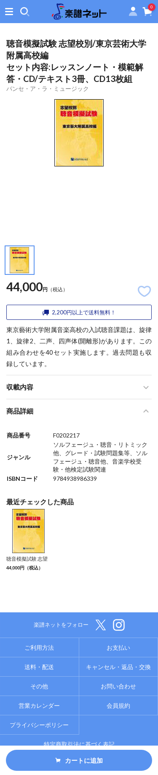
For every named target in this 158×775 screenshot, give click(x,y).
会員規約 (118, 705)
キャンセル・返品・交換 (118, 666)
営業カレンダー (39, 705)
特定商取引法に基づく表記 (79, 744)
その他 (39, 686)
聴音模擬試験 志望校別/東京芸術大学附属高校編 (27, 566)
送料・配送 (39, 666)
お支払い (118, 647)
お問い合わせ (118, 686)
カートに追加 (79, 760)
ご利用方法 (39, 647)
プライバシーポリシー (39, 724)
